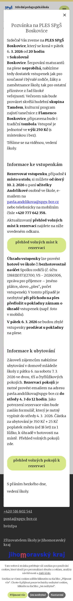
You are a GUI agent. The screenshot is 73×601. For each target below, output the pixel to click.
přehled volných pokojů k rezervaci (36, 463)
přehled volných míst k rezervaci (36, 245)
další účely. (45, 573)
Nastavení (57, 594)
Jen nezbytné (38, 594)
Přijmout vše (17, 594)
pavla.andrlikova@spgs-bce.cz (33, 202)
